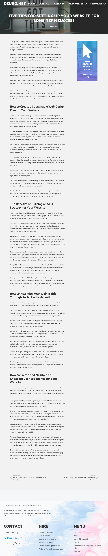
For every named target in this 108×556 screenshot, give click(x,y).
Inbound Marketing (46, 542)
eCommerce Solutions (47, 539)
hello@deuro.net (13, 538)
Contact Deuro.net (81, 539)
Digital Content (44, 535)
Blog (75, 535)
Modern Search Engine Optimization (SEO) (87, 547)
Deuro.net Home (80, 532)
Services (77, 551)
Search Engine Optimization (49, 545)
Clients (76, 542)
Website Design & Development (51, 549)
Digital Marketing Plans (47, 532)
